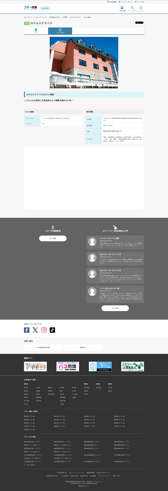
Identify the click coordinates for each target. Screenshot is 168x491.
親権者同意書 (91, 472)
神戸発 (86, 394)
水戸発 (74, 387)
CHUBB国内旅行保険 (43, 347)
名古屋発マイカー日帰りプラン (63, 458)
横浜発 (50, 387)
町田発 (26, 397)
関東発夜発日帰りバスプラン (62, 442)
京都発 (86, 391)
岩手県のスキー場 (59, 416)
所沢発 (38, 394)
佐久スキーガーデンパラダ (110, 254)
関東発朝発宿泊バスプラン (92, 442)
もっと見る (52, 238)
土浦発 (74, 397)
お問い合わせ (74, 476)
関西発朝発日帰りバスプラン (32, 448)
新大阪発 (86, 387)
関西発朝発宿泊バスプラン (122, 448)
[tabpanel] (84, 62)
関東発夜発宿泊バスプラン (122, 442)
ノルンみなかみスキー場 (109, 288)
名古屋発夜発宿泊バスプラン (122, 455)
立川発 (26, 404)
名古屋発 (98, 387)
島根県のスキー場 (59, 426)
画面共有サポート (84, 486)
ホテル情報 (87, 17)
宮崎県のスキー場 (29, 429)
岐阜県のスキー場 (59, 423)
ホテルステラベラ (75, 17)
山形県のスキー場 (89, 416)
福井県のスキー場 (89, 423)
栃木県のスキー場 (29, 419)
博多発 (110, 391)
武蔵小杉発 (51, 394)
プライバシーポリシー (104, 476)
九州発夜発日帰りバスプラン (62, 461)
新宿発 (26, 387)
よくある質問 (64, 476)
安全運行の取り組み (52, 476)
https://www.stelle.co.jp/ (111, 131)
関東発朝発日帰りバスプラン (32, 442)
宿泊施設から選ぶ (55, 17)
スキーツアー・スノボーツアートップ (35, 17)
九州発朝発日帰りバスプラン (32, 461)
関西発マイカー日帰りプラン (62, 452)
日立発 (74, 391)
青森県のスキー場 (29, 416)
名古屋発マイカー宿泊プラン (32, 458)
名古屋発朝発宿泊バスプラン (92, 455)
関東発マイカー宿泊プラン (32, 445)
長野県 (65, 17)
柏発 (61, 391)
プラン (36, 30)
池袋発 (26, 394)
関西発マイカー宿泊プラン (32, 452)
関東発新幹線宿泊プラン (91, 445)
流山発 (62, 394)
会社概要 (93, 476)
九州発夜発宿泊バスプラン (122, 461)
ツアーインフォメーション (77, 472)
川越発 (38, 391)
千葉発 (62, 404)
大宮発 (38, 387)
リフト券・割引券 (29, 465)
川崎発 (50, 391)
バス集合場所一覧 (61, 472)
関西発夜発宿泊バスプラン (92, 448)
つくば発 (74, 394)
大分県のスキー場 (119, 426)
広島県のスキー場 (89, 426)
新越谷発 (38, 397)
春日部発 (38, 401)
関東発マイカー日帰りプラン (62, 445)
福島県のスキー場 (119, 416)
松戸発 (62, 387)
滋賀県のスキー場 (119, 423)
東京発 (26, 391)
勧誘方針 (83, 347)
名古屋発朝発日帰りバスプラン (33, 455)
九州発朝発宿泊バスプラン (92, 461)
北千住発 (26, 401)
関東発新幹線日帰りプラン (122, 445)
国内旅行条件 (84, 476)
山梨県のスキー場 (89, 419)
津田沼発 (62, 401)
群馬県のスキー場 (59, 419)
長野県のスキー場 (119, 419)
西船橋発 (62, 397)
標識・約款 (116, 476)
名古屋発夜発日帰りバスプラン (63, 455)
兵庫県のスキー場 (29, 426)
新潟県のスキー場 (29, 423)
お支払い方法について (103, 472)
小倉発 (110, 387)
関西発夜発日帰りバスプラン (62, 448)
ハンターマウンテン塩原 (109, 238)
